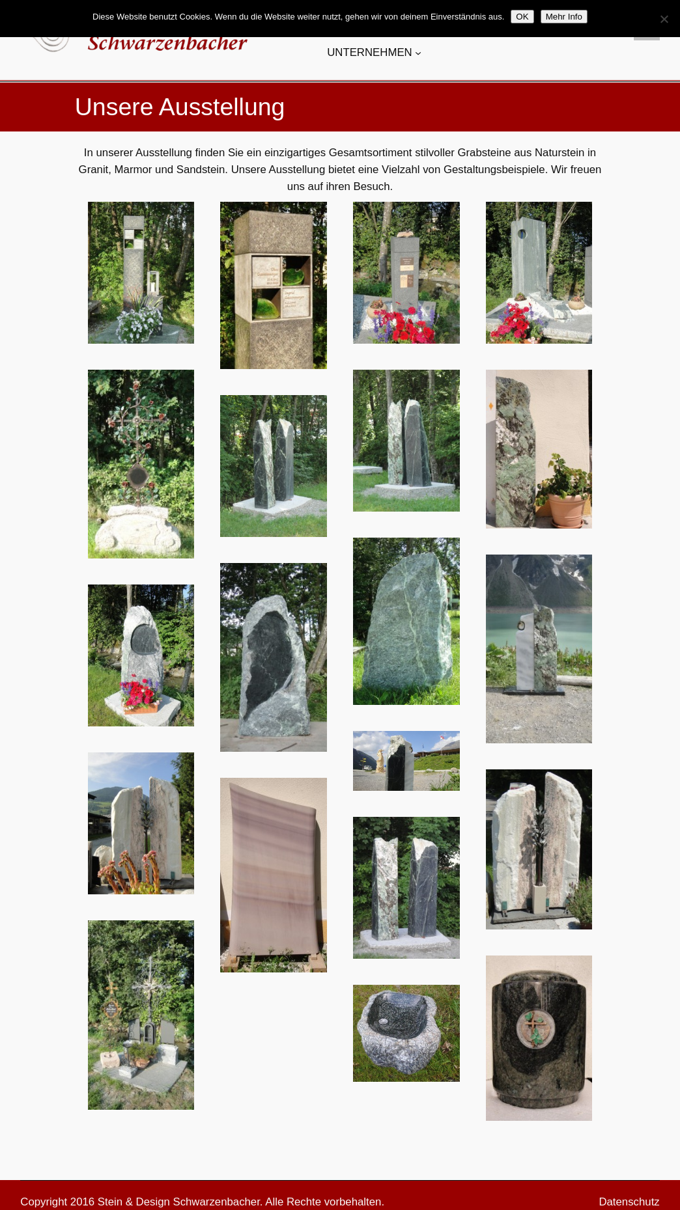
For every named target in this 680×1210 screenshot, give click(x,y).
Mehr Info (564, 16)
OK (522, 16)
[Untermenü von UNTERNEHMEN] (418, 52)
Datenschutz (629, 1202)
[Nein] (663, 18)
